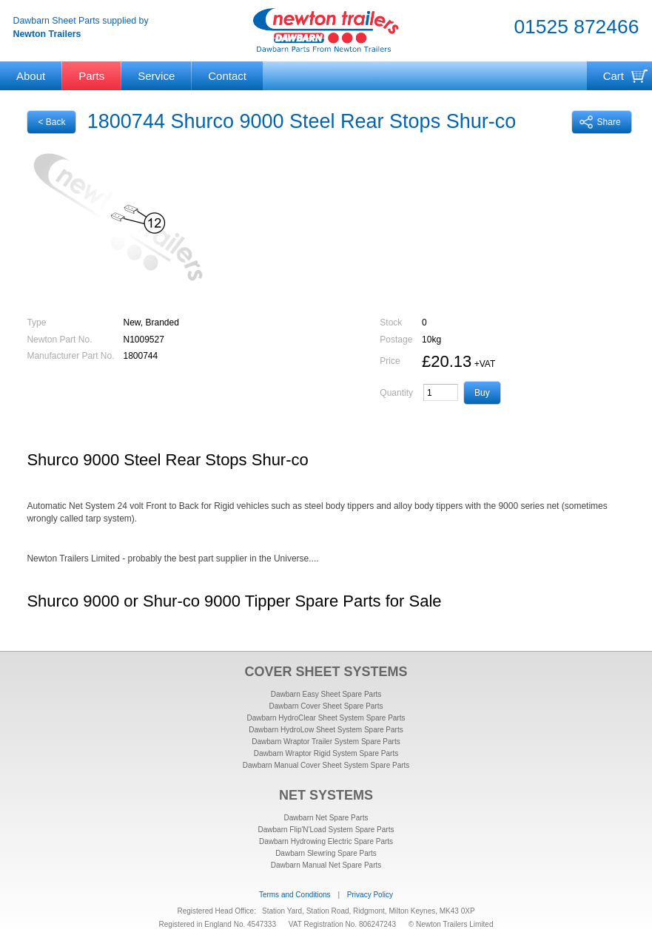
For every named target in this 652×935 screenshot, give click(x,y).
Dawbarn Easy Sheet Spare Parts (326, 694)
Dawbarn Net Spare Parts (326, 818)
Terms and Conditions (295, 895)
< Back (51, 122)
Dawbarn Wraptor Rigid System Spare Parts (326, 753)
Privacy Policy (370, 895)
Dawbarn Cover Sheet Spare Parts (326, 706)
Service (156, 76)
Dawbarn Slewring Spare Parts (326, 853)
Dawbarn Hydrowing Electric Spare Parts (326, 841)
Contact (227, 76)
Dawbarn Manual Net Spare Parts (326, 865)
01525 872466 (576, 27)
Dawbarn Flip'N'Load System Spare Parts (326, 830)
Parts (91, 76)
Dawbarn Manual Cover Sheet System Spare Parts (326, 765)
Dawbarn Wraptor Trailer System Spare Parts (326, 741)
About (30, 76)
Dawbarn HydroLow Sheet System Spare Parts (326, 730)
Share (600, 122)
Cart (613, 76)
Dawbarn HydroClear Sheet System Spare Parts (326, 718)
